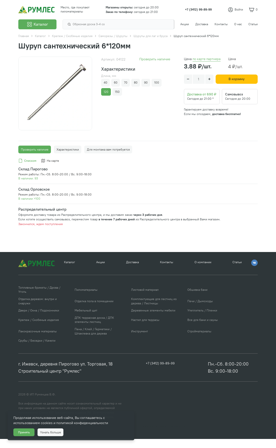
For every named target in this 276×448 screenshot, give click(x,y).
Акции (100, 272)
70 (125, 82)
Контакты (166, 272)
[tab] (28, 170)
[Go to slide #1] (48, 136)
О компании (202, 272)
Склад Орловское (34, 198)
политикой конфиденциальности (84, 421)
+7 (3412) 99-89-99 (160, 373)
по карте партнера (207, 59)
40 (105, 82)
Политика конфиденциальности (163, 435)
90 (146, 82)
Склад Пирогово (33, 178)
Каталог (69, 272)
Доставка (132, 272)
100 (156, 82)
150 (117, 92)
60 (116, 82)
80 (136, 82)
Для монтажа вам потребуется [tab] (108, 158)
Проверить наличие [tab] (35, 158)
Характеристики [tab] (67, 158)
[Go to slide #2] (61, 136)
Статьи (237, 272)
